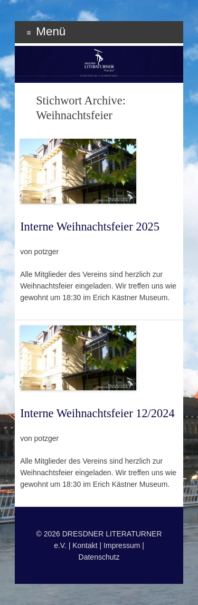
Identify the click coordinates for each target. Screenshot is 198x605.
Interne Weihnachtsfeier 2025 (89, 226)
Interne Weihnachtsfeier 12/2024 (97, 413)
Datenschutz (99, 557)
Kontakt (84, 545)
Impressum (121, 545)
